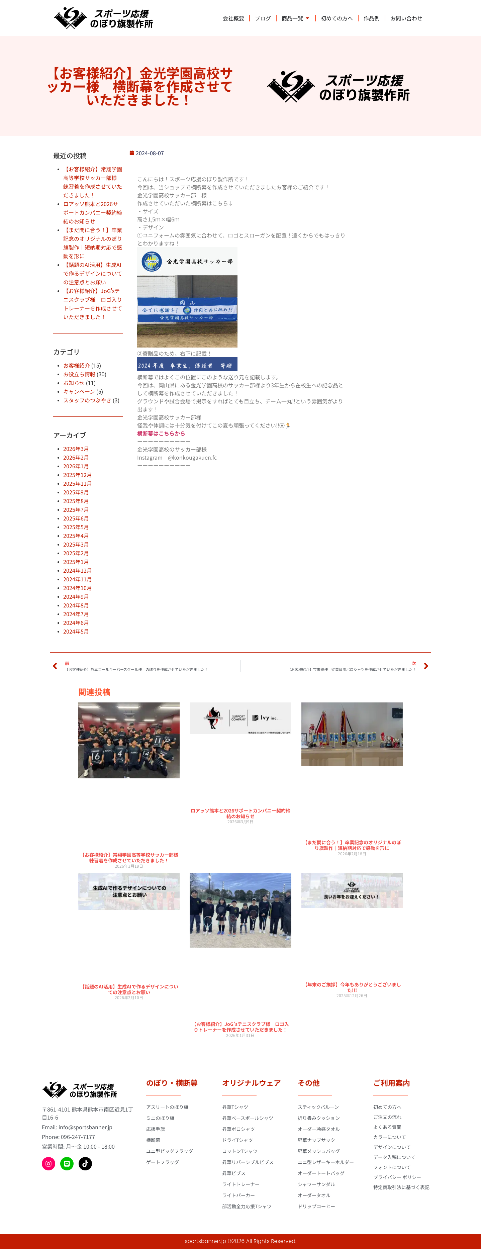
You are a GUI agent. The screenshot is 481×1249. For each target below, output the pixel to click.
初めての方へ (387, 1106)
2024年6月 (76, 622)
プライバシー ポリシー (397, 1177)
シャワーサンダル (316, 1184)
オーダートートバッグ (321, 1173)
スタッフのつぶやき (87, 400)
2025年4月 (76, 536)
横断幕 (153, 1140)
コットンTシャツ (240, 1151)
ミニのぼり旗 (160, 1118)
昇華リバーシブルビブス (248, 1162)
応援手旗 (155, 1129)
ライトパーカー (238, 1195)
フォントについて (392, 1167)
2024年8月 (76, 605)
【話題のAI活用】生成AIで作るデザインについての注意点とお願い (92, 273)
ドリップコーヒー (316, 1206)
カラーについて (389, 1137)
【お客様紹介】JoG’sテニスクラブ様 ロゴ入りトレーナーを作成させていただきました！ (240, 1027)
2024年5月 (76, 631)
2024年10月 (77, 588)
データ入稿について (394, 1157)
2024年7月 (76, 614)
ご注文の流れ (387, 1117)
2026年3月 (76, 449)
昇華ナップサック (316, 1140)
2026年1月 (76, 466)
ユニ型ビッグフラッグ (169, 1151)
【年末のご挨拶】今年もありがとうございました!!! (352, 987)
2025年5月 (76, 527)
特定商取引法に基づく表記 (401, 1187)
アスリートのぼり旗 (167, 1106)
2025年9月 (76, 492)
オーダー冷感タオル (319, 1129)
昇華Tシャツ (235, 1106)
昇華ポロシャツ (238, 1129)
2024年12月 (77, 570)
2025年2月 (76, 553)
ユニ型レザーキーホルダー (326, 1162)
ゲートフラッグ (162, 1162)
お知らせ (74, 383)
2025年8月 (76, 501)
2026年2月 (76, 457)
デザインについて (392, 1147)
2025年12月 (77, 475)
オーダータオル (314, 1195)
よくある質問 (387, 1127)
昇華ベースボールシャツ (247, 1118)
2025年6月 (76, 518)
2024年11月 (77, 579)
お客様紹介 (76, 365)
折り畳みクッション (319, 1118)
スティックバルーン (318, 1106)
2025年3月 (76, 544)
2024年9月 (76, 596)
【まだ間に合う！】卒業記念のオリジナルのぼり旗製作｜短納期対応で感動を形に (352, 845)
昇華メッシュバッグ (319, 1151)
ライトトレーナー (241, 1184)
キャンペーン (79, 391)
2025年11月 (77, 483)
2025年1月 (76, 562)
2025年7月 (76, 509)
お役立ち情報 (79, 374)
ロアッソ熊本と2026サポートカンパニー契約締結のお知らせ (92, 212)
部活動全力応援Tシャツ (247, 1206)
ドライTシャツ (237, 1140)
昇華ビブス (234, 1173)
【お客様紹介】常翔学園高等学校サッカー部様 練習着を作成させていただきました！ (131, 857)
